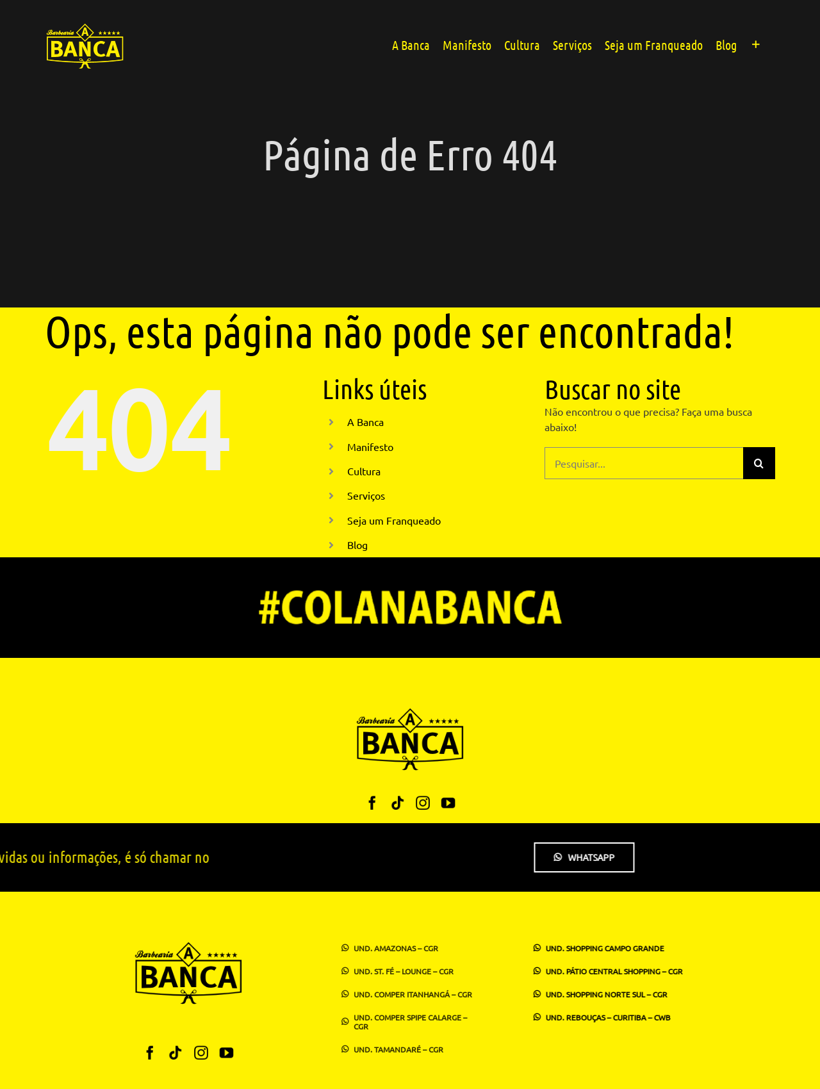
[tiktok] (397, 802)
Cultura (364, 470)
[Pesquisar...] (644, 463)
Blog (357, 544)
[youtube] (447, 802)
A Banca (365, 421)
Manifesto (370, 446)
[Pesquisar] (759, 463)
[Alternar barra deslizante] (756, 43)
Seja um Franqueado (394, 520)
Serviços (366, 495)
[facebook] (372, 802)
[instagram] (422, 802)
